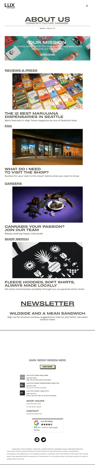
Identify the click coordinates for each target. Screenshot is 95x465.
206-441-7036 (31, 386)
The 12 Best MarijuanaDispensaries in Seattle (34, 115)
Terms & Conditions (26, 449)
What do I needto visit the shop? (27, 170)
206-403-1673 (31, 393)
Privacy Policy (16, 449)
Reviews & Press (21, 70)
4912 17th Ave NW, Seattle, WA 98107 (38, 380)
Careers (13, 183)
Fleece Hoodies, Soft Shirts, (39, 282)
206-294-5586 (31, 378)
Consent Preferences (47, 449)
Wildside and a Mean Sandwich (47, 313)
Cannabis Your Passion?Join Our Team (35, 228)
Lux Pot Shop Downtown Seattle (42, 383)
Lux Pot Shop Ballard (37, 375)
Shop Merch (17, 239)
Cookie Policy (37, 449)
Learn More (47, 54)
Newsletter (47, 303)
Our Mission (47, 42)
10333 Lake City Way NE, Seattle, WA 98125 (41, 395)
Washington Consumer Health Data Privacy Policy (69, 449)
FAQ (8, 125)
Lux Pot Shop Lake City (37, 391)
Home (42, 28)
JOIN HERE (47, 366)
